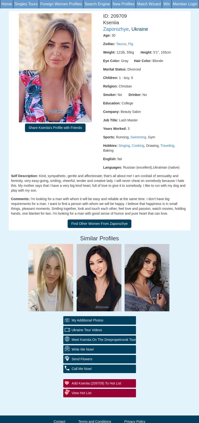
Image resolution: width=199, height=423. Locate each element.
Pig (130, 44)
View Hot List (81, 393)
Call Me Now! (82, 369)
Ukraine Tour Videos (87, 330)
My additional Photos (87, 320)
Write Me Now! (83, 349)
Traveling (167, 146)
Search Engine (97, 4)
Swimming (138, 137)
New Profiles (124, 4)
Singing (124, 146)
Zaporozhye (116, 29)
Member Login (185, 4)
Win (166, 4)
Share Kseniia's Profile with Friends (55, 128)
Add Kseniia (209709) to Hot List (96, 383)
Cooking (138, 146)
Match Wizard (149, 4)
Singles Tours (26, 4)
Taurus (121, 44)
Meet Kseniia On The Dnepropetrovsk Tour (104, 340)
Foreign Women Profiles (61, 4)
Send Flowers (82, 359)
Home (6, 4)
